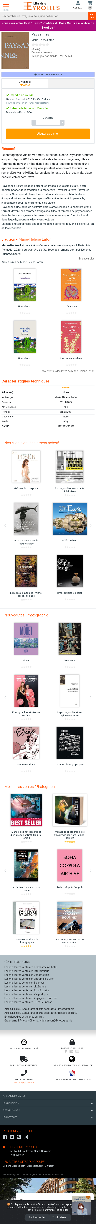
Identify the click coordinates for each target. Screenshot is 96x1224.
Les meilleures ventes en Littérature (25, 986)
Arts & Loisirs (12, 1008)
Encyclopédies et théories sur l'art (24, 1016)
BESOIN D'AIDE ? (48, 1110)
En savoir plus (87, 258)
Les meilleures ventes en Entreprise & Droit (29, 978)
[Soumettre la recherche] (92, 16)
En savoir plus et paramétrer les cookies (58, 1208)
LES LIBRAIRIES (48, 1103)
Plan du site (57, 1174)
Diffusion (49, 1166)
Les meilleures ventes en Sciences (24, 982)
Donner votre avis (42, 52)
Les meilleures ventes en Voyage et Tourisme (30, 998)
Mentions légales (11, 1174)
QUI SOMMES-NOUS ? (14, 1096)
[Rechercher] (44, 16)
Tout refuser (59, 1217)
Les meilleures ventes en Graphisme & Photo (30, 967)
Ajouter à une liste (48, 74)
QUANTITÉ (48, 118)
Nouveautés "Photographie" (26, 615)
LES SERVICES (48, 1117)
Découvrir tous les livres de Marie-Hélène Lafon (67, 371)
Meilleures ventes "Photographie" (31, 786)
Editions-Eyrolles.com (14, 1166)
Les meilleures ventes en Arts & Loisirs (26, 990)
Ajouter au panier (48, 133)
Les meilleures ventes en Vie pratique (26, 994)
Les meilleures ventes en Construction (26, 974)
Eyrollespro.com (35, 1166)
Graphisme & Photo (15, 1020)
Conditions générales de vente (35, 1174)
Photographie (66, 1008)
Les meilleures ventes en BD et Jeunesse (28, 1002)
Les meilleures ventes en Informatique (26, 971)
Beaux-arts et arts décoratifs (39, 1008)
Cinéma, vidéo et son (41, 1020)
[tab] (25, 84)
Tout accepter (37, 1217)
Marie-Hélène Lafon (43, 40)
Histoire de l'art (67, 1012)
